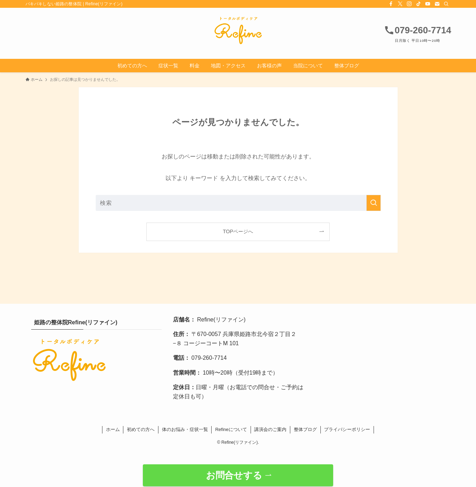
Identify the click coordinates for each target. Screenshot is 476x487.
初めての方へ (141, 429)
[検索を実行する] (373, 203)
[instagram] (409, 4)
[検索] (446, 4)
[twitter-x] (400, 4)
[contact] (437, 4)
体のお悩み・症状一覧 (185, 429)
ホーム (113, 429)
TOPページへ (238, 231)
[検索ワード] (238, 203)
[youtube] (427, 4)
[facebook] (391, 4)
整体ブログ (305, 429)
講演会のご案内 (270, 429)
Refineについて (231, 429)
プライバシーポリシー (347, 429)
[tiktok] (418, 4)
